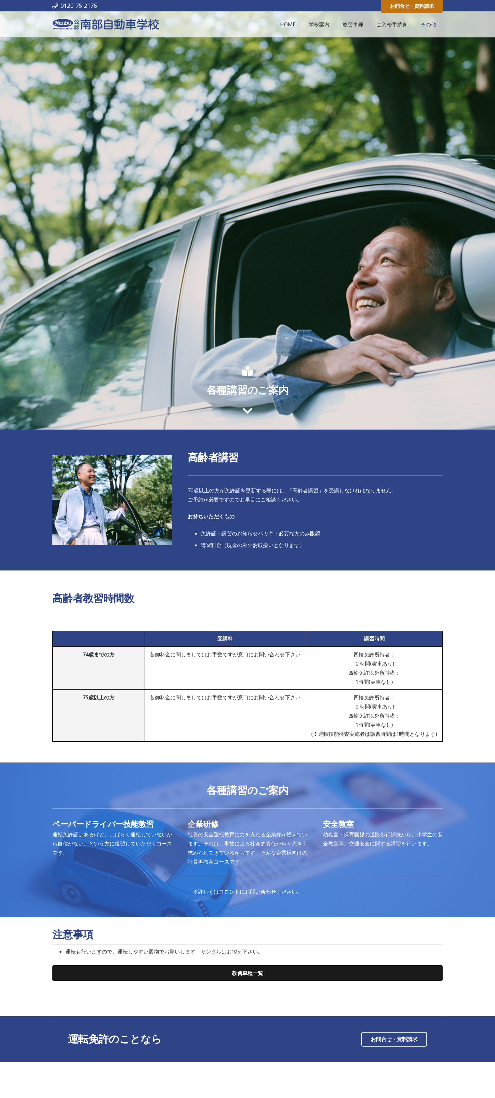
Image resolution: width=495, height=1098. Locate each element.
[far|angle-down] (247, 411)
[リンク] (105, 24)
